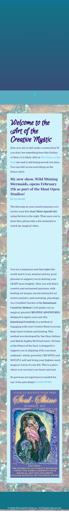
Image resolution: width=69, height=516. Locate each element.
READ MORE (17, 199)
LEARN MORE (43, 382)
